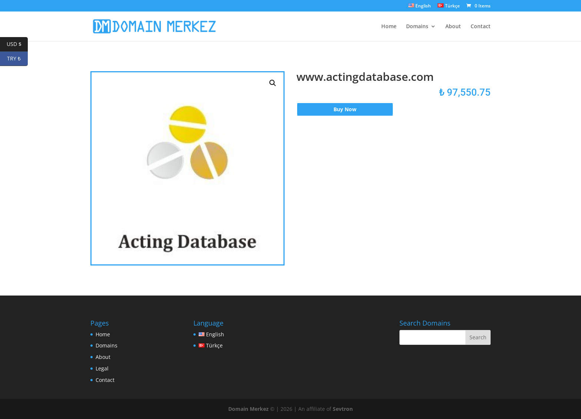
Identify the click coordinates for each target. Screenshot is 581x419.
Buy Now (344, 109)
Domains (417, 27)
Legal (102, 368)
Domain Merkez (248, 408)
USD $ (17, 44)
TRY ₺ (17, 59)
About (453, 27)
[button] (272, 83)
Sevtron (343, 408)
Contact (481, 27)
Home (388, 27)
